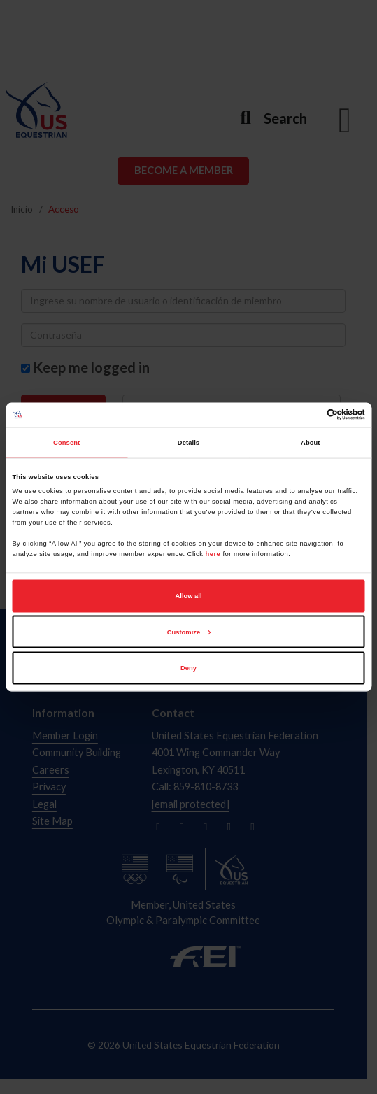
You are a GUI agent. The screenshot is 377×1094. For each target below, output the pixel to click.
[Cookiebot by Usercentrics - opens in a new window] (304, 414)
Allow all (189, 595)
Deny (188, 668)
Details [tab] (188, 442)
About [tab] (310, 442)
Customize (189, 631)
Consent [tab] (66, 442)
